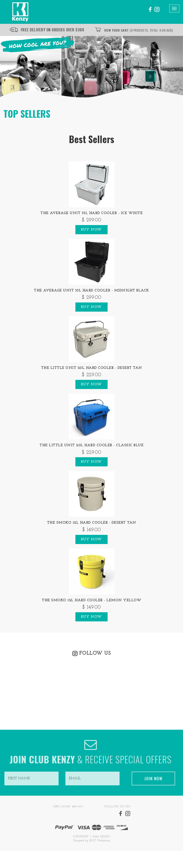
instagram (156, 9)
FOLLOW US (95, 653)
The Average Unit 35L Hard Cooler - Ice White (91, 213)
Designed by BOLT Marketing (91, 842)
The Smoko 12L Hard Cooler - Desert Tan (91, 523)
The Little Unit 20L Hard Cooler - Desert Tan (91, 368)
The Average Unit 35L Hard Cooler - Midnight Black (91, 290)
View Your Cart (138, 30)
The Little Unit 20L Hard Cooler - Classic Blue (91, 445)
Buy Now (91, 229)
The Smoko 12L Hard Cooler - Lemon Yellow (91, 600)
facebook (149, 9)
